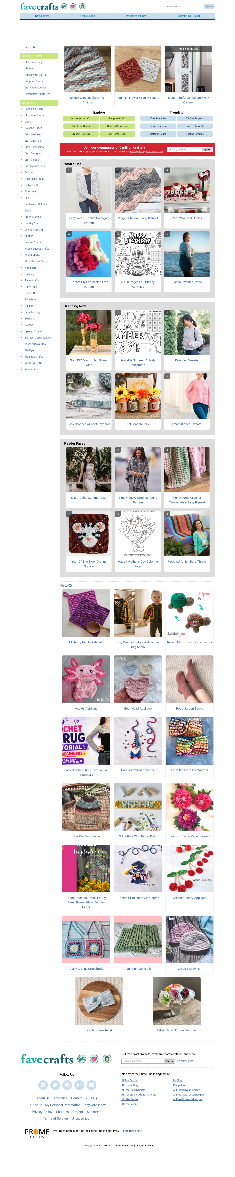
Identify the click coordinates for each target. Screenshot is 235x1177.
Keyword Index (95, 1106)
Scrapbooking (32, 313)
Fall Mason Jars (138, 425)
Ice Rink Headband (99, 1031)
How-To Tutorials (195, 127)
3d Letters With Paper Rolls (138, 837)
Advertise (60, 1099)
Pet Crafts (30, 294)
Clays (28, 122)
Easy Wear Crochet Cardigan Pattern (88, 221)
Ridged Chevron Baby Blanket (138, 219)
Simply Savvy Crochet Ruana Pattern (138, 501)
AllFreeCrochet (129, 1081)
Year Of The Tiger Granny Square (88, 564)
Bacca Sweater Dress (187, 283)
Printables (30, 300)
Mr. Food (178, 1081)
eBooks (29, 69)
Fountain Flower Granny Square (138, 98)
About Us (42, 1099)
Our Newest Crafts (35, 75)
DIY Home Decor (117, 134)
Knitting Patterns (195, 134)
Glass (28, 211)
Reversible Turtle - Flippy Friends (189, 643)
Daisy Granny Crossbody (86, 969)
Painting (29, 275)
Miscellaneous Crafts (37, 249)
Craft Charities (33, 141)
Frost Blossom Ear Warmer (189, 771)
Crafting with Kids (35, 167)
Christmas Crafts (34, 116)
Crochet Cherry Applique (189, 899)
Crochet (29, 173)
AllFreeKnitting (129, 1086)
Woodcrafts (31, 370)
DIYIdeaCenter (129, 1100)
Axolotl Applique (86, 709)
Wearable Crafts (34, 357)
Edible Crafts (32, 186)
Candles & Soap (34, 109)
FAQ (94, 1099)
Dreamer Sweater (187, 361)
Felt (27, 198)
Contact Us (79, 1099)
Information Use (154, 152)
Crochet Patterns (81, 134)
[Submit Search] (209, 7)
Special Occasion (34, 332)
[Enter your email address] (143, 1062)
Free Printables (158, 119)
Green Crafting (33, 217)
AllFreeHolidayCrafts (133, 1090)
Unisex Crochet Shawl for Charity (87, 101)
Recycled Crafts (34, 82)
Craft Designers (34, 154)
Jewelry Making (34, 230)
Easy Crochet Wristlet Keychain (89, 425)
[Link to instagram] (79, 1086)
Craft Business (33, 135)
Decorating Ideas (34, 179)
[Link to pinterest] (67, 1086)
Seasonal (30, 319)
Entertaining (31, 192)
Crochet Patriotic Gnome (138, 771)
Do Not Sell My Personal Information (53, 1106)
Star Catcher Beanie (86, 837)
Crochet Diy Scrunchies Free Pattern (89, 285)
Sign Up (207, 150)
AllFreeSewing (129, 1104)
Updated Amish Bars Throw (187, 562)
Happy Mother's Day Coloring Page (138, 564)
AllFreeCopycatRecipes (186, 1090)
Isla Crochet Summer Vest (89, 498)
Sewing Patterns (158, 127)
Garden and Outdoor (36, 205)
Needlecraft (31, 268)
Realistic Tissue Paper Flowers (190, 837)
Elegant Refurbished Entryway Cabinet (188, 101)
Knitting (29, 237)
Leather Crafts (33, 243)
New (66, 586)
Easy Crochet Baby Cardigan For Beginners (138, 645)
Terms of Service (55, 1119)
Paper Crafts (32, 281)
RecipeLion (179, 1086)
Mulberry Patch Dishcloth (86, 643)
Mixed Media (32, 256)
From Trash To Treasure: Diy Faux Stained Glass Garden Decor (86, 903)
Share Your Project (35, 63)
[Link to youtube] (91, 1086)
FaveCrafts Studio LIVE (38, 94)
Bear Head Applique (138, 709)
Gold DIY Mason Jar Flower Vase (89, 363)
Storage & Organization (38, 338)
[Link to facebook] (43, 1086)
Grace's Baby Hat (189, 969)
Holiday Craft (32, 224)
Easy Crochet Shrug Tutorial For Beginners (86, 773)
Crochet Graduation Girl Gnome (138, 899)
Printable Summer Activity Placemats (137, 363)
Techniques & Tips (35, 345)
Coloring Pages (33, 129)
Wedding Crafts (33, 364)
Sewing (29, 325)
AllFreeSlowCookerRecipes (189, 1095)
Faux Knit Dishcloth (138, 969)
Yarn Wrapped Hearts (187, 219)
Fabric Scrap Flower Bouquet (177, 1031)
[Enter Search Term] (181, 6)
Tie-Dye (29, 351)
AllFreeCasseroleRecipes (188, 1100)
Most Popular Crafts (36, 262)
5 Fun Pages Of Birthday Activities (138, 285)
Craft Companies (34, 148)
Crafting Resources (36, 88)
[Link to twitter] (55, 1086)
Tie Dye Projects (195, 119)
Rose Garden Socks (189, 709)
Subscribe (30, 48)
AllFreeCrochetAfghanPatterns (138, 1095)
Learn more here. (132, 1131)
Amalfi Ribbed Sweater (187, 425)
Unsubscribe (80, 1119)
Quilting (29, 306)
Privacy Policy (137, 152)
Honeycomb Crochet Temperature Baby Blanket (187, 501)
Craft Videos (32, 160)
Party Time (31, 287)
